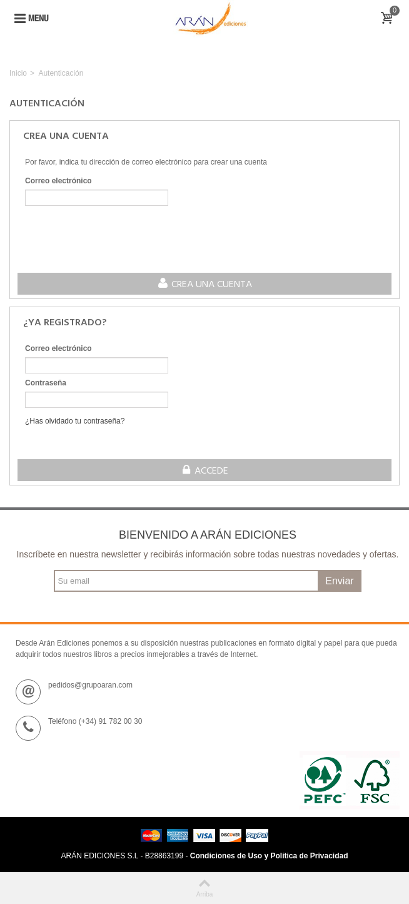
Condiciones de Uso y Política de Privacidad (269, 855)
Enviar (339, 581)
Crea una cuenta (204, 285)
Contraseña (45, 382)
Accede (205, 471)
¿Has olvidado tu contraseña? (74, 421)
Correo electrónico (58, 180)
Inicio (18, 73)
